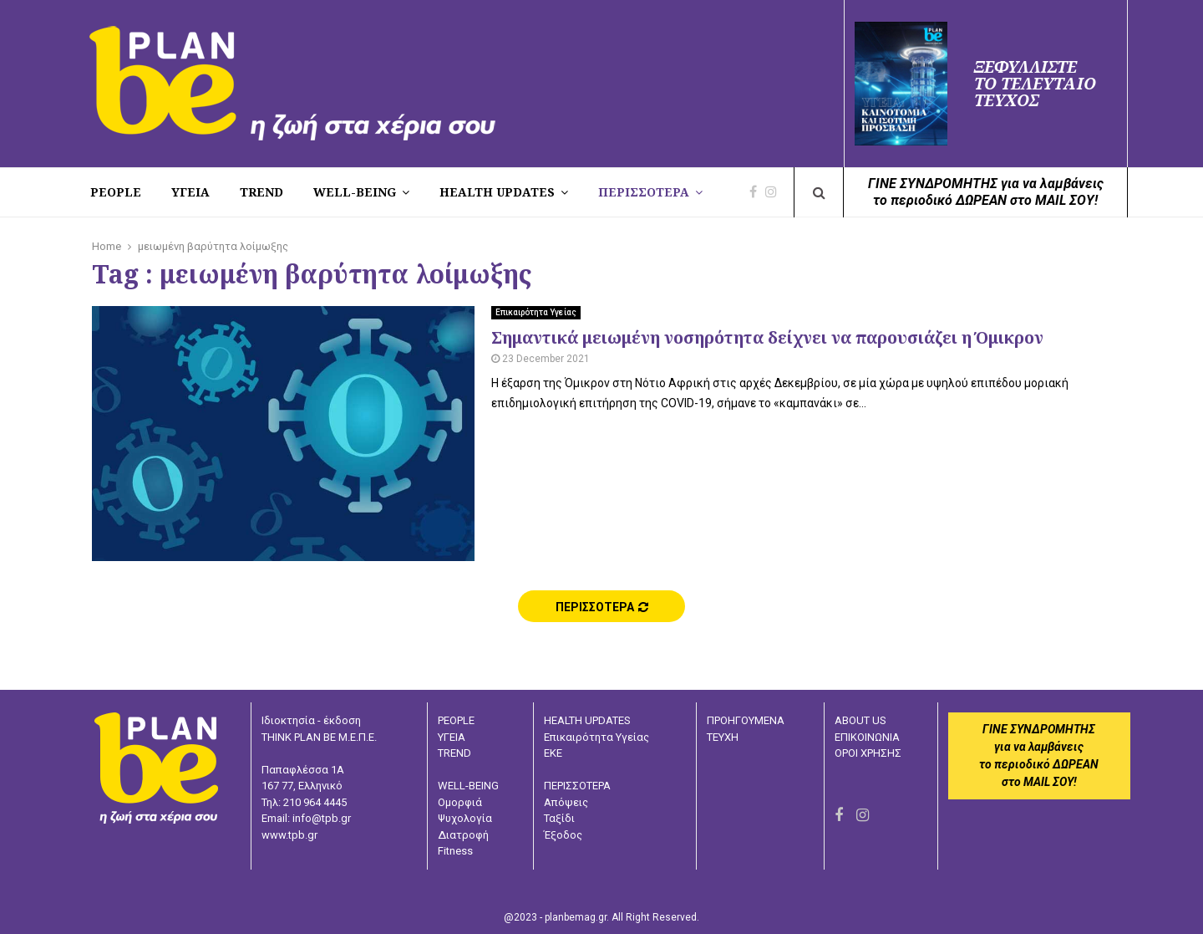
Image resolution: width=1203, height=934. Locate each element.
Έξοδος (563, 835)
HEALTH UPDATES (497, 192)
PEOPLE (115, 192)
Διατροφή (463, 835)
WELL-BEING (354, 192)
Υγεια (190, 192)
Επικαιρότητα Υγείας (535, 312)
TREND (261, 192)
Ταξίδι (559, 818)
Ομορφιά (460, 802)
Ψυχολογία (465, 818)
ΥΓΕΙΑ (451, 737)
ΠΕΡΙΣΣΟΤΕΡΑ (643, 192)
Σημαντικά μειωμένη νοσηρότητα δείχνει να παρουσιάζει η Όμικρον (767, 337)
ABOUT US (860, 720)
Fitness (455, 851)
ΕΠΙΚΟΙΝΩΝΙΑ (867, 737)
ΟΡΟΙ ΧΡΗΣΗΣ (868, 753)
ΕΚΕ (553, 753)
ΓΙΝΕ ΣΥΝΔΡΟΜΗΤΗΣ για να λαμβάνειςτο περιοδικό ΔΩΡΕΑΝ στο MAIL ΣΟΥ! (986, 192)
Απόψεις (566, 802)
